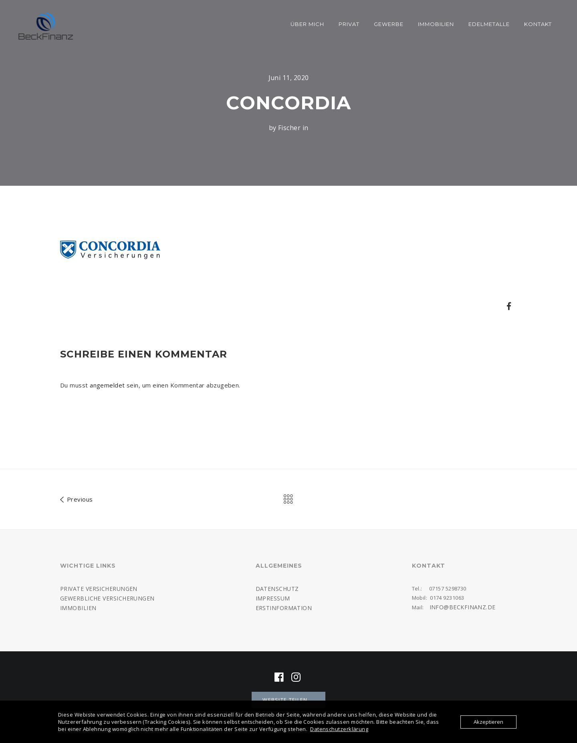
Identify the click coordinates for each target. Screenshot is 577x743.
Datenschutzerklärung (339, 729)
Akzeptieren (488, 721)
